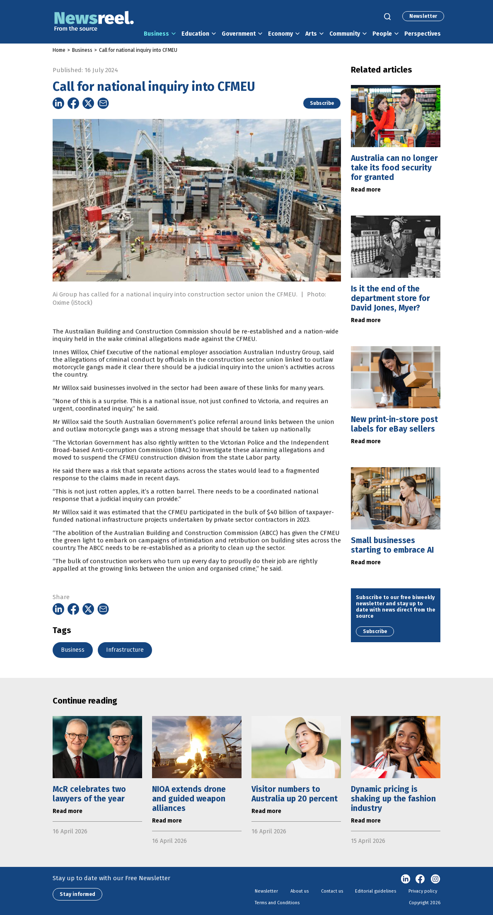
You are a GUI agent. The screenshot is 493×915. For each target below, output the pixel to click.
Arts (311, 33)
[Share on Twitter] (88, 103)
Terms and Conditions (277, 902)
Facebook (420, 879)
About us (299, 891)
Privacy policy (422, 891)
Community (344, 33)
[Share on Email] (103, 103)
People (382, 33)
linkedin (406, 879)
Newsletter (423, 16)
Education (195, 33)
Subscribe (322, 103)
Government (239, 33)
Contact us (332, 891)
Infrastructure (125, 649)
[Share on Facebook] (73, 103)
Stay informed (77, 894)
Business (156, 33)
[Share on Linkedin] (58, 103)
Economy (280, 33)
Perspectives (422, 33)
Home (59, 50)
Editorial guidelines (375, 891)
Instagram (435, 879)
